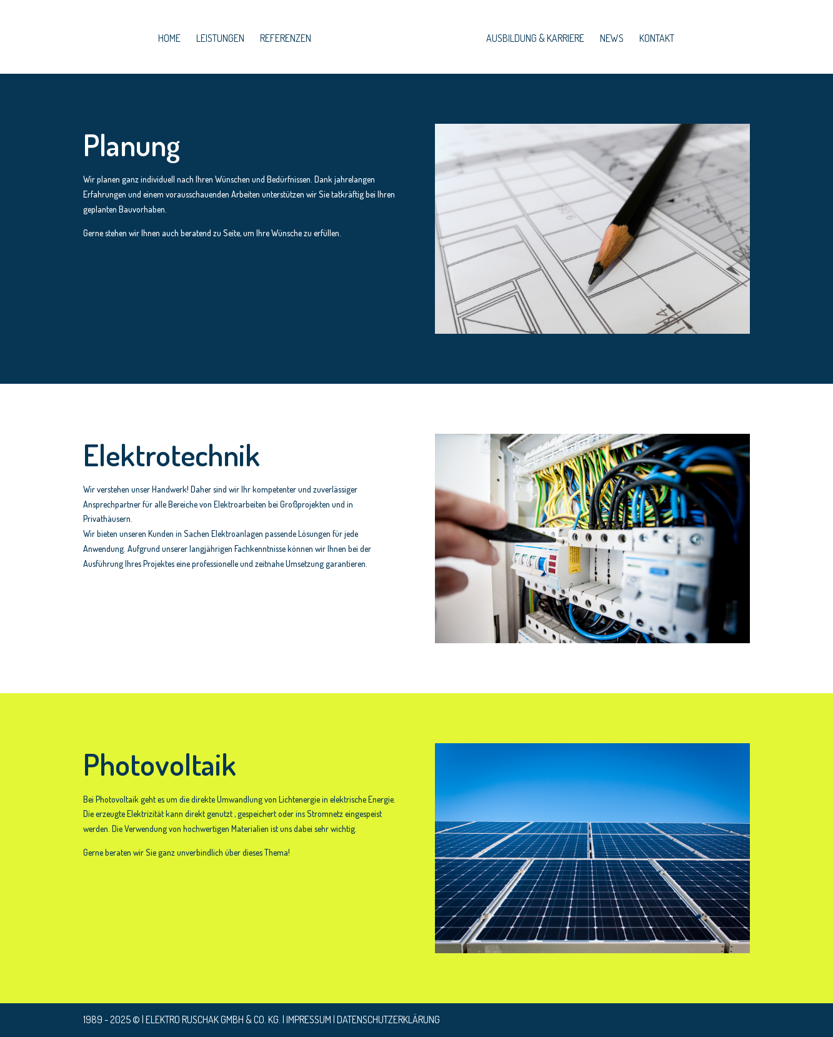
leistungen (220, 39)
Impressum (308, 1019)
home (169, 39)
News (612, 39)
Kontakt (656, 39)
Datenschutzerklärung (388, 1019)
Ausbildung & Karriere (535, 39)
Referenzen (285, 39)
